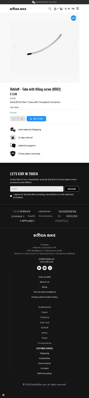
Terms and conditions (44, 292)
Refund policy (44, 373)
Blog (44, 287)
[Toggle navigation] (77, 8)
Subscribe (71, 188)
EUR (73, 8)
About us (44, 282)
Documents (44, 363)
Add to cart (36, 118)
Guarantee (44, 358)
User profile (44, 277)
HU (67, 8)
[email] (36, 189)
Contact (45, 368)
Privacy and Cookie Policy (44, 297)
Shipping (44, 353)
